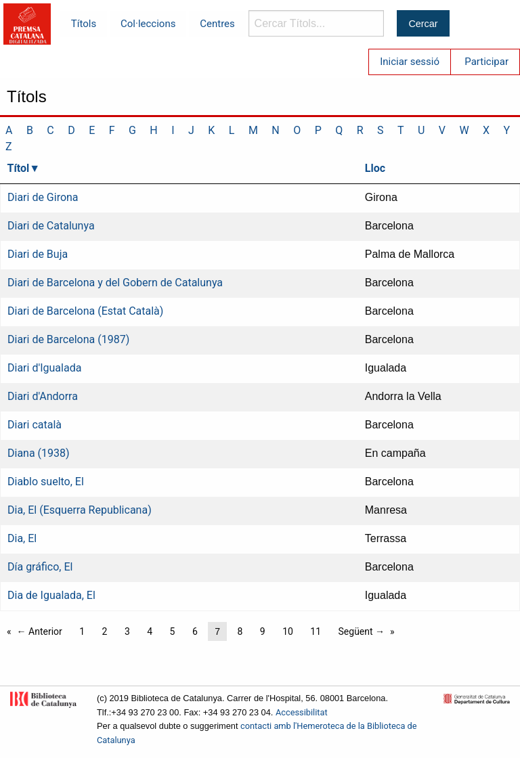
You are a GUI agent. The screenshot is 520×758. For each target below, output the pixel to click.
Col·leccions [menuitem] (148, 24)
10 (287, 631)
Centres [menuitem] (217, 24)
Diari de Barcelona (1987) (68, 339)
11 (315, 631)
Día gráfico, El (39, 566)
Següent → (362, 631)
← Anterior (39, 631)
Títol (18, 168)
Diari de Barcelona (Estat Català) (85, 311)
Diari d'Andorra (42, 396)
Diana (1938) (38, 453)
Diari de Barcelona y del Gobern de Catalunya (115, 282)
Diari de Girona (43, 197)
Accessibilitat (302, 712)
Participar (486, 61)
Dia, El (22, 538)
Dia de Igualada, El (51, 595)
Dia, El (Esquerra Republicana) (79, 510)
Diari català (34, 424)
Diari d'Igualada (44, 367)
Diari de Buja (37, 254)
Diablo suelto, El (45, 481)
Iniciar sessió (409, 61)
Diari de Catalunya (51, 225)
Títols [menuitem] (83, 24)
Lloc (375, 168)
